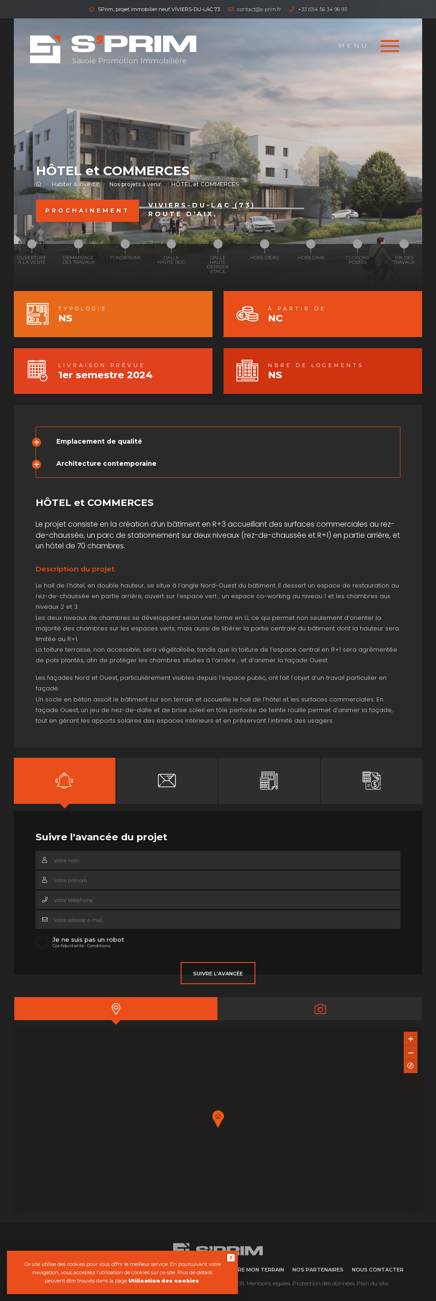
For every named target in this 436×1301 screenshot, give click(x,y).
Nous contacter (378, 1269)
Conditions (98, 945)
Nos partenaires (318, 1269)
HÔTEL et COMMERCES (205, 184)
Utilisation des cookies (163, 1280)
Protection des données (323, 1283)
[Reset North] (411, 1066)
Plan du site (372, 1283)
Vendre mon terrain (253, 1269)
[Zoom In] (411, 1039)
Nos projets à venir (135, 184)
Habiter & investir (75, 184)
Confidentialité (68, 945)
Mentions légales (268, 1283)
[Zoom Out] (411, 1052)
